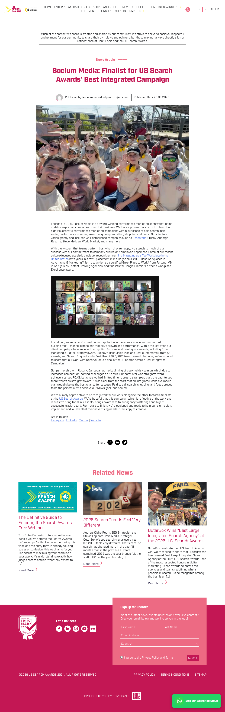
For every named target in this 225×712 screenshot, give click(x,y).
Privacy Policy (150, 658)
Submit (192, 658)
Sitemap (201, 675)
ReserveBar (140, 238)
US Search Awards (71, 399)
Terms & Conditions (175, 675)
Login (196, 9)
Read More (26, 570)
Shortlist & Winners (163, 7)
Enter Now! (62, 7)
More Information (128, 11)
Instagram (57, 420)
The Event (88, 11)
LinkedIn (71, 420)
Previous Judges (133, 7)
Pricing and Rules (105, 7)
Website (96, 420)
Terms (169, 658)
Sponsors (105, 11)
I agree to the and (146, 658)
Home (48, 7)
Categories (81, 7)
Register (211, 9)
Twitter (83, 420)
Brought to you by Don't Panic (106, 696)
